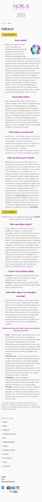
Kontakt (3, 476)
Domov (4, 23)
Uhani (5, 462)
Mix (4, 438)
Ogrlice (5, 454)
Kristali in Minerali (9, 434)
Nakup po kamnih (9, 442)
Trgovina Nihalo (9, 34)
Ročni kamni (7, 458)
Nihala (5, 446)
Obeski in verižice (9, 450)
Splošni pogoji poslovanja (8, 481)
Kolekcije (6, 430)
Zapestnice (6, 466)
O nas (2, 479)
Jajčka (5, 426)
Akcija (5, 422)
